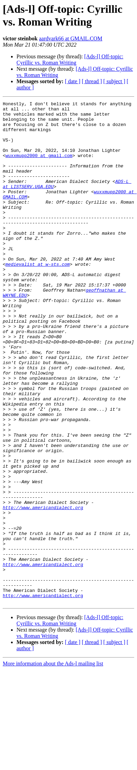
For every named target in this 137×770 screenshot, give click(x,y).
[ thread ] (92, 81)
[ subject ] (114, 81)
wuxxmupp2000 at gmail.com (38, 167)
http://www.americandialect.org (43, 589)
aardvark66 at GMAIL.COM (70, 38)
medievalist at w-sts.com (37, 297)
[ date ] (72, 81)
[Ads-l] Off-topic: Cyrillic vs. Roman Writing (69, 59)
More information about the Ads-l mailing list (53, 764)
